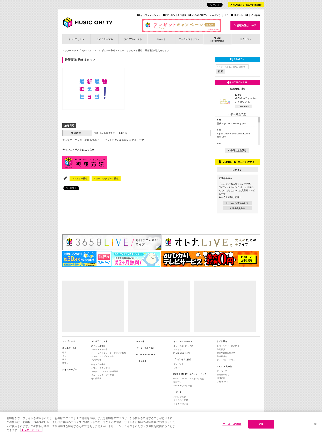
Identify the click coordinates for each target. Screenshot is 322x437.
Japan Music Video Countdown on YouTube (234, 133)
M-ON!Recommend (217, 39)
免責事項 (221, 349)
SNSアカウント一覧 (182, 386)
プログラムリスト (133, 39)
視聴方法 (177, 382)
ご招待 (176, 367)
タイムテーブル (105, 39)
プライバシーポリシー (227, 360)
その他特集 (96, 360)
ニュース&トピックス (183, 346)
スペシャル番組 (98, 346)
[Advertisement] (93, 306)
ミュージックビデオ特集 (102, 356)
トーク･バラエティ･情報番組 (104, 371)
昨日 (64, 352)
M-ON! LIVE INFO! (182, 353)
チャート (161, 39)
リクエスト (245, 39)
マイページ (222, 371)
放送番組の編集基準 (226, 353)
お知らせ (177, 349)
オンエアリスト (76, 39)
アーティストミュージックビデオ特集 (108, 353)
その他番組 (96, 378)
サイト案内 (254, 15)
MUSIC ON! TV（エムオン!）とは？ (210, 15)
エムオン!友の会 (224, 366)
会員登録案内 (223, 374)
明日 (64, 359)
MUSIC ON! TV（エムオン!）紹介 (189, 379)
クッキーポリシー (31, 430)
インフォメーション (150, 15)
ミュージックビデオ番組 (129, 50)
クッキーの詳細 (180, 404)
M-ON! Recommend (146, 354)
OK (261, 424)
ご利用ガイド (223, 381)
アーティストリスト (189, 39)
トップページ (69, 50)
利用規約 (221, 378)
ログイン (237, 169)
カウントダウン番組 (100, 368)
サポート (238, 15)
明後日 (65, 363)
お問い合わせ (179, 397)
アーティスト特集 (99, 349)
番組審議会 (222, 356)
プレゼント (178, 364)
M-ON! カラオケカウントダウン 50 (246, 98)
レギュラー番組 (107, 50)
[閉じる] (315, 424)
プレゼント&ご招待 (176, 15)
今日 (64, 356)
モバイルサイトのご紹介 (228, 346)
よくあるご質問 (180, 400)
